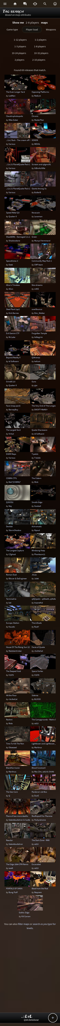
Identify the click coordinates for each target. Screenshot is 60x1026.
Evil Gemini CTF (12, 333)
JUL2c (34, 574)
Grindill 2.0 (10, 381)
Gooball (37, 506)
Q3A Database (31, 1019)
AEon (11, 289)
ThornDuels (37, 623)
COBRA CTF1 (11, 478)
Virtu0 (11, 433)
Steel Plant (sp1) (13, 309)
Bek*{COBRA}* (15, 482)
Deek (11, 264)
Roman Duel (11, 574)
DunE (36, 795)
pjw (35, 385)
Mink (36, 482)
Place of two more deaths (17, 816)
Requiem (38, 892)
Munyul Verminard (42, 240)
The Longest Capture (15, 550)
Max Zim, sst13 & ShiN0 (44, 771)
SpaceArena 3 (12, 261)
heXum (37, 361)
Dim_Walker (39, 313)
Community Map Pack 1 (42, 261)
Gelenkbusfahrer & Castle (19, 820)
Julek (36, 578)
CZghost (12, 554)
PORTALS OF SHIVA (14, 888)
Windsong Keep (38, 550)
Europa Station (12, 623)
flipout (37, 530)
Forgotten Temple (39, 333)
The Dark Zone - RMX (41, 840)
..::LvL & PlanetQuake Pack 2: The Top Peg (24, 188)
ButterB (37, 192)
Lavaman (38, 216)
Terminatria (11, 599)
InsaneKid (38, 602)
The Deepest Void (13, 671)
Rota (11, 723)
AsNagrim (38, 337)
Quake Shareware (39, 430)
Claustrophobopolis (14, 116)
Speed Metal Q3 (12, 212)
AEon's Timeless (13, 285)
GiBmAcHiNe (39, 168)
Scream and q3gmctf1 (41, 164)
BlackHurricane (13, 767)
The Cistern (36, 478)
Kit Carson (25, 916)
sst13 (36, 723)
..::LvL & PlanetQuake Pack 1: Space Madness (25, 164)
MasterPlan (39, 120)
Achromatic (37, 526)
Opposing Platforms (40, 92)
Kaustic (12, 626)
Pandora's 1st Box (39, 792)
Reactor (9, 840)
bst (10, 602)
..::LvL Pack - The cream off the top (21, 140)
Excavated (36, 864)
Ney (10, 506)
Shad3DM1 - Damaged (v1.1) (18, 236)
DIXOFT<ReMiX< (41, 409)
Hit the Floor (11, 695)
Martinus (38, 747)
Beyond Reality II (13, 357)
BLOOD (37, 699)
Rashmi (9, 719)
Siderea (35, 695)
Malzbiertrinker (15, 651)
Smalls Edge (37, 502)
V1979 (11, 675)
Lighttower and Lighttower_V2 (45, 743)
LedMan (12, 95)
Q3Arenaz (36, 357)
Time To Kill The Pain (15, 743)
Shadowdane (14, 240)
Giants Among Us (39, 188)
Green (34, 236)
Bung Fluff (13, 892)
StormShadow (15, 530)
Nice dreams (37, 285)
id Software (14, 361)
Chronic (35, 116)
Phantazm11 (39, 554)
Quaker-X (13, 216)
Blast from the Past (40, 888)
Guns (34, 381)
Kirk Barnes (14, 313)
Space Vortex (37, 671)
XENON (35, 140)
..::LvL (27, 1016)
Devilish (9, 526)
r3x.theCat (38, 651)
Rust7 (36, 626)
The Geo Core (12, 792)
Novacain (36, 212)
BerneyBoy (13, 409)
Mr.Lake (12, 337)
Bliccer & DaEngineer (18, 578)
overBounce (37, 309)
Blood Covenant (38, 767)
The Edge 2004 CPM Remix (17, 864)
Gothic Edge (24, 912)
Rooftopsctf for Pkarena (42, 816)
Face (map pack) (13, 405)
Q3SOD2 (9, 502)
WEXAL (37, 144)
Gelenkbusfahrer (16, 844)
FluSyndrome (40, 820)
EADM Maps (11, 454)
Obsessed (13, 747)
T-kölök (37, 457)
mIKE (36, 289)
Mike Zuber (13, 120)
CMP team (38, 264)
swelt (11, 868)
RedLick (37, 95)
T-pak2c (35, 454)
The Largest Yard (13, 430)
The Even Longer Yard (15, 92)
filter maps (23, 924)
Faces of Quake (38, 647)
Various (12, 144)
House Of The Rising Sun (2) (18, 647)
